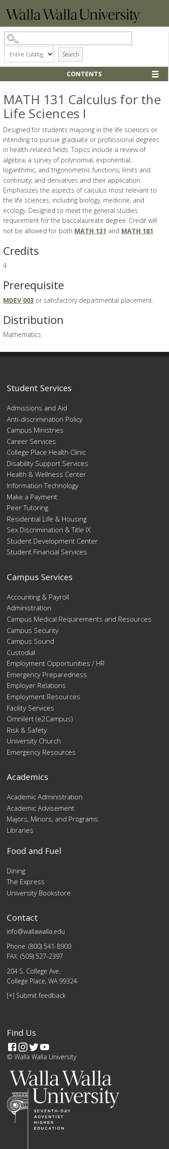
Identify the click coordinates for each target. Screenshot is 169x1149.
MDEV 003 (18, 300)
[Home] (73, 20)
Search (70, 54)
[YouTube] (44, 1047)
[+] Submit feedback (36, 995)
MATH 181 (137, 230)
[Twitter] (33, 1047)
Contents (84, 73)
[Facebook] (12, 1047)
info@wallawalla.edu (36, 931)
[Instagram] (23, 1047)
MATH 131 (90, 230)
